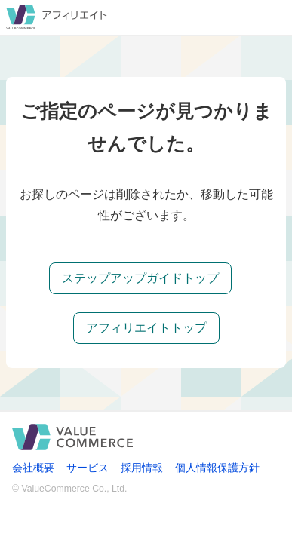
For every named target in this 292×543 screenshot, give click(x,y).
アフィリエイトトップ (146, 327)
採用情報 (142, 468)
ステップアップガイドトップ (140, 278)
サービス (87, 468)
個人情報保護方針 (217, 468)
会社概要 (33, 468)
